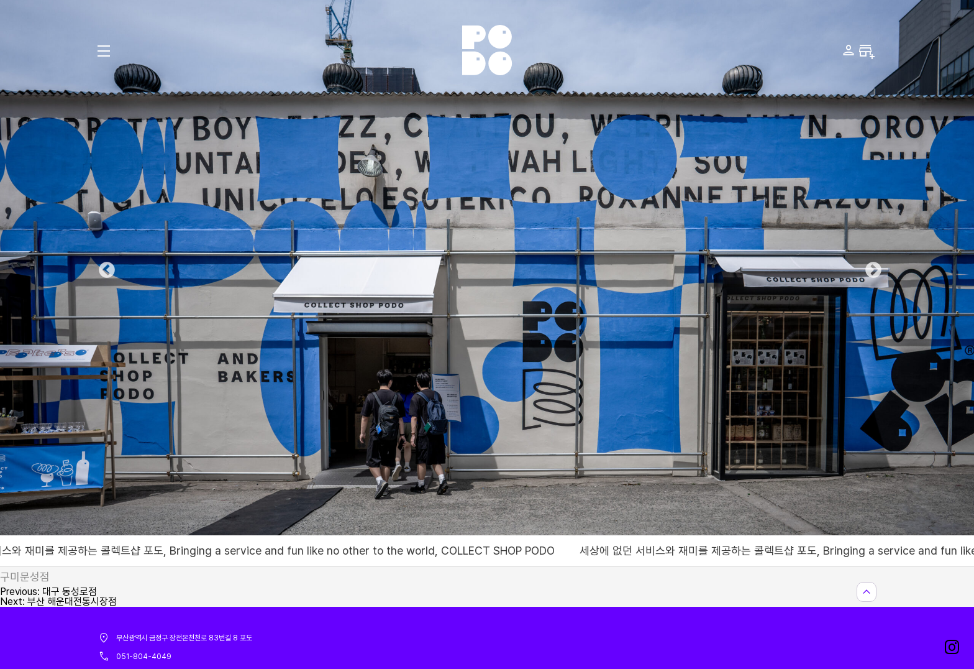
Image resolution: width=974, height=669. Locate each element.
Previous (104, 267)
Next (870, 267)
